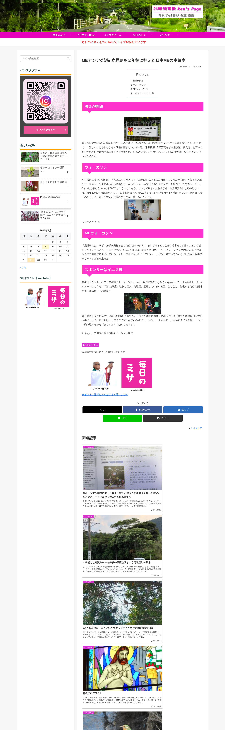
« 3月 (23, 267)
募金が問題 (138, 80)
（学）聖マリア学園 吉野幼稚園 (164, 640)
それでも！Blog (90, 346)
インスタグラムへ (45, 129)
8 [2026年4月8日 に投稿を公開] (45, 246)
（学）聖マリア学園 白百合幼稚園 (165, 645)
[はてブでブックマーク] (183, 410)
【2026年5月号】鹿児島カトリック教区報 (43, 642)
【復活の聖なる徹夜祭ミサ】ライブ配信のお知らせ (48, 664)
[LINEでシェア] (122, 418)
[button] (163, 418)
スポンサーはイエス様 (143, 94)
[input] (45, 58)
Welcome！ (80, 720)
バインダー (144, 720)
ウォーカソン (139, 85)
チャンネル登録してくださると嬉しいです (105, 395)
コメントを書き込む (143, 594)
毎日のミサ (130, 720)
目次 (138, 74)
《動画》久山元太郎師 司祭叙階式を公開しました (47, 649)
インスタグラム (114, 720)
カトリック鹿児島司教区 (38, 636)
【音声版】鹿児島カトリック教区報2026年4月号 (46, 657)
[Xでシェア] (102, 410)
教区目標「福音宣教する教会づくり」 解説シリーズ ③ (48, 674)
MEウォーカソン (141, 89)
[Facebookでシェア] (142, 410)
